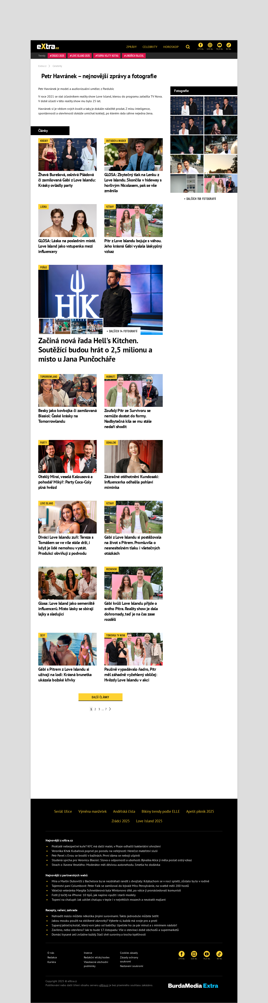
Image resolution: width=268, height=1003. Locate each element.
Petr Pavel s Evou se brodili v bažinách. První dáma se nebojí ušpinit (96, 855)
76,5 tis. (219, 46)
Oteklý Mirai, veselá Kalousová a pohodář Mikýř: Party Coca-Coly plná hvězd (65, 482)
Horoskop (171, 47)
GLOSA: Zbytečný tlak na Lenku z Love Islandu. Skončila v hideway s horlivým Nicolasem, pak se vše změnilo (132, 182)
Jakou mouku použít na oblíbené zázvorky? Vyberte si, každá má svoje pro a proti (104, 921)
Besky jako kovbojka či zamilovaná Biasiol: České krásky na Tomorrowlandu (67, 416)
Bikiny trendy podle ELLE (161, 811)
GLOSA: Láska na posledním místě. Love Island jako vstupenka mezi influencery (67, 246)
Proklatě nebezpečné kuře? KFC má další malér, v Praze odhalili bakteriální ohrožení (106, 846)
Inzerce (88, 953)
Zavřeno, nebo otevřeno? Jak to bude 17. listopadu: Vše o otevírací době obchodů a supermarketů (115, 930)
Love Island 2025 (81, 55)
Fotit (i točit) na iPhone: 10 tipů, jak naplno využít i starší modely (94, 895)
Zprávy (131, 47)
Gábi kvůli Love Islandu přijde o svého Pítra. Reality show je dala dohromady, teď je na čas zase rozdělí (131, 611)
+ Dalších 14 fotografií (122, 331)
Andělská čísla (124, 811)
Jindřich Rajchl (135, 55)
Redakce (52, 957)
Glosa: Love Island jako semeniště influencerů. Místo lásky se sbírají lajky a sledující (66, 609)
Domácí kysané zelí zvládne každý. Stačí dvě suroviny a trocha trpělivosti (99, 934)
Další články (100, 697)
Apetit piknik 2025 (200, 811)
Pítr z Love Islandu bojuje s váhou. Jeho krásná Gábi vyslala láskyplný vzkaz (133, 246)
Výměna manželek (92, 811)
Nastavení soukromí (131, 966)
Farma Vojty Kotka (107, 55)
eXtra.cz (103, 985)
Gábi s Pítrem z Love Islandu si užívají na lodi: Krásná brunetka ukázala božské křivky (65, 674)
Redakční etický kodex (96, 957)
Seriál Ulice (63, 811)
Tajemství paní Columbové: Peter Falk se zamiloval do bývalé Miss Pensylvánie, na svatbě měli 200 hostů (120, 886)
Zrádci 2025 (58, 55)
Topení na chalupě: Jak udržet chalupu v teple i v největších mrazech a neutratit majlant (109, 899)
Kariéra (51, 962)
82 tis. (228, 46)
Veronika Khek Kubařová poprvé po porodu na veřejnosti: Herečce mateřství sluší (105, 851)
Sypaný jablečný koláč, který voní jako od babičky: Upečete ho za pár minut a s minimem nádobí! (114, 925)
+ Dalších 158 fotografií (200, 198)
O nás (50, 953)
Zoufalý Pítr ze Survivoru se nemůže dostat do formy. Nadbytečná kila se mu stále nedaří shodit (127, 418)
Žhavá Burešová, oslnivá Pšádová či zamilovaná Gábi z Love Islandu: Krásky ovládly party (67, 180)
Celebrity (150, 47)
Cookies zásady (129, 953)
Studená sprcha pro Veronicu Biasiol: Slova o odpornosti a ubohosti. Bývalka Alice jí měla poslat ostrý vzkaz (122, 860)
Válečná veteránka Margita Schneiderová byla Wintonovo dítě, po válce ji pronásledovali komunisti (116, 890)
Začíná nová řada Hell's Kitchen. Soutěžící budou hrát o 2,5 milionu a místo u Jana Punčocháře (95, 349)
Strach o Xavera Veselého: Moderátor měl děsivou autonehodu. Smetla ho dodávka (106, 865)
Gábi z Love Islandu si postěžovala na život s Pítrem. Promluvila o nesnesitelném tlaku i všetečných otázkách (132, 545)
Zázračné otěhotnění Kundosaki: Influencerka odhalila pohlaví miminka (131, 482)
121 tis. (210, 46)
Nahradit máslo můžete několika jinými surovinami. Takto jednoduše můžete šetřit (105, 916)
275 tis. (200, 46)
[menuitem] (131, 46)
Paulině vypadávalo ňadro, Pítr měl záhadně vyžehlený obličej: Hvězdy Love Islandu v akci (130, 674)
